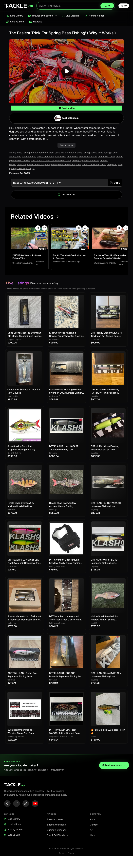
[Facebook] (7, 804)
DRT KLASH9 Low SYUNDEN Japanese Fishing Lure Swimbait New (106, 676)
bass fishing (23, 152)
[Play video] (66, 71)
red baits (43, 152)
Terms (61, 854)
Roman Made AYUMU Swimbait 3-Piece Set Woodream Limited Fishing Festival (24, 619)
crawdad (21, 164)
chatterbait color (106, 156)
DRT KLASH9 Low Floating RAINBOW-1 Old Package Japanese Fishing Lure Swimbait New (105, 392)
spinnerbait (60, 156)
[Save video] (45, 228)
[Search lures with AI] (76, 5)
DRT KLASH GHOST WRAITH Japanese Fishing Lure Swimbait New (106, 505)
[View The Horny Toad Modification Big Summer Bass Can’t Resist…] (113, 238)
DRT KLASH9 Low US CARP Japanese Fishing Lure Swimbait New (63, 449)
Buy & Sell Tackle (58, 836)
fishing (12, 152)
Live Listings (12, 825)
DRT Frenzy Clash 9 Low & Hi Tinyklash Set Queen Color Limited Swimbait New (106, 335)
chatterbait (72, 156)
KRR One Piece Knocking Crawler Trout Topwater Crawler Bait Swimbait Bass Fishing (66, 335)
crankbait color (63, 160)
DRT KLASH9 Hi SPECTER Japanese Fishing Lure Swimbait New (104, 562)
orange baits (50, 164)
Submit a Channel (56, 830)
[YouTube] (35, 804)
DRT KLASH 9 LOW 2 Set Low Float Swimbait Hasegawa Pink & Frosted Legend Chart (24, 562)
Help (92, 836)
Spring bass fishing (100, 152)
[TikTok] (25, 804)
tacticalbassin (91, 160)
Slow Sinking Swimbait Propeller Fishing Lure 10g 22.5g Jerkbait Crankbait (21, 449)
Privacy (71, 854)
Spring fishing (82, 152)
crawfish (21, 168)
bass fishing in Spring (69, 164)
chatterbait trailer (88, 156)
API (92, 830)
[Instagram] (16, 804)
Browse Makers (55, 820)
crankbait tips (29, 156)
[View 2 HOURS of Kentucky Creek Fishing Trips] (30, 238)
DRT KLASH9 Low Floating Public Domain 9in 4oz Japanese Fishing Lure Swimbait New (105, 449)
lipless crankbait (35, 164)
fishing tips (78, 160)
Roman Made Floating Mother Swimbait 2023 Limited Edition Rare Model (65, 392)
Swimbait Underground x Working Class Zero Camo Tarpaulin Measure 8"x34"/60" (23, 732)
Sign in (124, 5)
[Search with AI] (107, 5)
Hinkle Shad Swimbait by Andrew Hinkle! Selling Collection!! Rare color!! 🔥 (21, 505)
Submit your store (114, 766)
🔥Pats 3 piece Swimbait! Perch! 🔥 (108, 732)
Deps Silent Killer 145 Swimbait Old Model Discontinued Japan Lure (24, 335)
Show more (66, 145)
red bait (34, 152)
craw (28, 168)
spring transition (90, 164)
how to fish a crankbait (43, 160)
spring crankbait (45, 156)
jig (33, 168)
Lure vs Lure (12, 835)
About (93, 820)
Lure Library (12, 819)
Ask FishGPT (66, 195)
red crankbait (68, 152)
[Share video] (38, 228)
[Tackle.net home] (18, 5)
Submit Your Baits (56, 825)
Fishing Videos (13, 830)
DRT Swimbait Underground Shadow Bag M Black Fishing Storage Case (64, 562)
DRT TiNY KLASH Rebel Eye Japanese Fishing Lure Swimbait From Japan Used (22, 676)
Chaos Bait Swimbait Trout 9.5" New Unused (24, 392)
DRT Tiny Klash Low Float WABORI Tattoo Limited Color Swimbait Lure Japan (64, 732)
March (102, 164)
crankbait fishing (21, 160)
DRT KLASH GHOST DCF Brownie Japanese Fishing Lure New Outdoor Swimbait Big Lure (66, 676)
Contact (94, 825)
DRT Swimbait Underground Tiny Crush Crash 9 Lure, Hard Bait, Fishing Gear (65, 619)
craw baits (54, 152)
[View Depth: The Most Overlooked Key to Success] (71, 238)
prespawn (112, 164)
